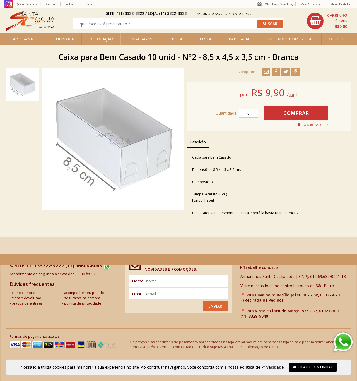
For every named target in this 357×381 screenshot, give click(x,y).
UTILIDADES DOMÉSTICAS (289, 39)
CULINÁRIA (64, 39)
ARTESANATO (25, 39)
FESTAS (207, 39)
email (137, 293)
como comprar (24, 292)
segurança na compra (82, 298)
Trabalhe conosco (259, 267)
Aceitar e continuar (313, 367)
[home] (30, 29)
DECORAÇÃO (101, 39)
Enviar (215, 306)
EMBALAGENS (141, 39)
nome (137, 281)
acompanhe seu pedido (84, 292)
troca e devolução (26, 298)
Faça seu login (284, 4)
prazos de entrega (27, 303)
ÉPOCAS (177, 39)
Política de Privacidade (262, 367)
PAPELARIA (239, 39)
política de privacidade (82, 303)
